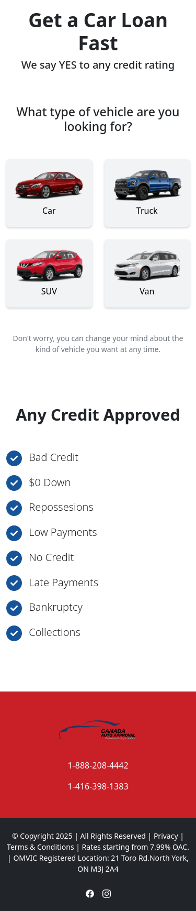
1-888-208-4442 (97, 765)
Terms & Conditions (40, 847)
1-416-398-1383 (97, 786)
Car (49, 190)
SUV (49, 270)
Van (147, 270)
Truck (147, 190)
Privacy (166, 836)
